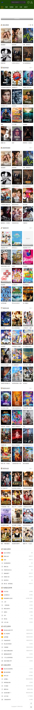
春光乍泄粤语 (17, 553)
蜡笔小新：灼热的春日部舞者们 (8, 463)
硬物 (2, 124)
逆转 (13, 143)
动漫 (21, 7)
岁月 (17, 615)
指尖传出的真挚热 (17, 669)
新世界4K (17, 580)
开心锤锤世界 (15, 365)
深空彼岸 (25, 383)
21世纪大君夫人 (16, 63)
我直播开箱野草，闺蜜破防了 (19, 543)
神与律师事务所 (27, 63)
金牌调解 (17, 637)
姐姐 (17, 560)
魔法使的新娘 (17, 672)
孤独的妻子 (17, 573)
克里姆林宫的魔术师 (6, 87)
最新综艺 (6, 228)
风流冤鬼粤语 (17, 563)
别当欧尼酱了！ (17, 693)
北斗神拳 (3, 328)
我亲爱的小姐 (4, 106)
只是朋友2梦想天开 (5, 204)
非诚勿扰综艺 (17, 640)
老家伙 (17, 612)
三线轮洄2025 (17, 699)
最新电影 (6, 67)
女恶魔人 (17, 679)
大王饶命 (17, 686)
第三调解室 (25, 303)
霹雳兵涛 (17, 689)
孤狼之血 (17, 566)
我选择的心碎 (26, 106)
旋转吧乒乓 (14, 87)
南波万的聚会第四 (17, 650)
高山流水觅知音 (17, 644)
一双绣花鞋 (17, 605)
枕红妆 (17, 619)
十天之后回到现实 (17, 657)
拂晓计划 (3, 143)
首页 (2, 7)
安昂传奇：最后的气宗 (6, 426)
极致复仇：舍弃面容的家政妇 (8, 223)
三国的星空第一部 (16, 463)
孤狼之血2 (17, 556)
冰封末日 (14, 106)
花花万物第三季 (17, 661)
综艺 (16, 7)
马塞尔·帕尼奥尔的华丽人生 (18, 408)
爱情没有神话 (15, 204)
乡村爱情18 (17, 595)
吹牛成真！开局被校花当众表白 (19, 525)
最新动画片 (6, 388)
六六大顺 (14, 124)
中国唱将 (17, 647)
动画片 (26, 7)
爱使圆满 (3, 44)
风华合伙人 (14, 247)
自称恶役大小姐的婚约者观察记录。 (20, 346)
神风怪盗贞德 (17, 682)
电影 (6, 7)
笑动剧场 (25, 266)
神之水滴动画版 (16, 328)
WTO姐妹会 (26, 284)
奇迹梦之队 (3, 445)
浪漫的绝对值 (15, 223)
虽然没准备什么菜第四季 (7, 266)
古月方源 (17, 696)
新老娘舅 (3, 284)
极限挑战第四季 (17, 654)
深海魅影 (25, 124)
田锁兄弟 (3, 63)
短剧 (2, 10)
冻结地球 (3, 346)
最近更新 (6, 25)
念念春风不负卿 (5, 525)
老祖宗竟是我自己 (27, 525)
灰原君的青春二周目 (17, 383)
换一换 (30, 25)
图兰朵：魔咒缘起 (17, 583)
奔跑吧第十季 (4, 247)
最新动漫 (6, 308)
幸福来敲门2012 (27, 247)
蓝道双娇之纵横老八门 (17, 488)
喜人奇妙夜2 (17, 633)
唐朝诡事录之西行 (17, 598)
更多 (31, 67)
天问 (24, 426)
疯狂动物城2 (26, 463)
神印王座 (17, 675)
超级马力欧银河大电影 (17, 426)
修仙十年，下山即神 (17, 506)
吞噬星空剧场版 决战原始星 (7, 383)
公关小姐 (17, 622)
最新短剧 (6, 468)
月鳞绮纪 (25, 223)
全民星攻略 (3, 303)
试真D (13, 266)
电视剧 (11, 7)
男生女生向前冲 (16, 303)
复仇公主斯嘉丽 (16, 445)
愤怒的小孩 (17, 577)
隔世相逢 (14, 44)
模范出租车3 (17, 608)
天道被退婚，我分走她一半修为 (8, 506)
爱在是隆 (25, 204)
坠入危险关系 (4, 488)
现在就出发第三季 (17, 630)
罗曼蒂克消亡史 (17, 570)
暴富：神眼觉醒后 (5, 543)
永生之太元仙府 (5, 365)
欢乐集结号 (14, 284)
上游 (17, 602)
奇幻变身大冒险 (5, 408)
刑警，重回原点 (27, 44)
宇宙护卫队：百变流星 (28, 408)
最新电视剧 (6, 148)
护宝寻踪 (17, 591)
